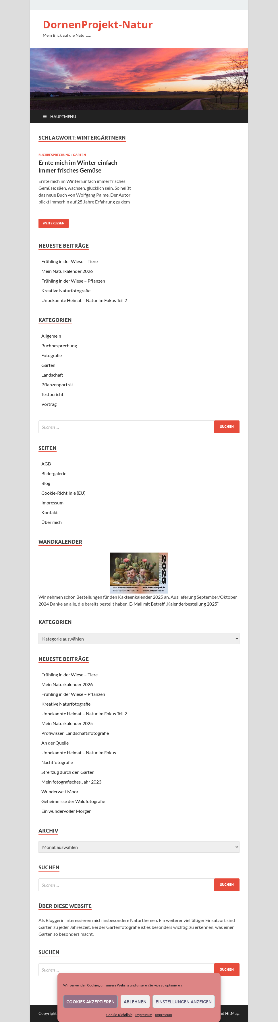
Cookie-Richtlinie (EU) (63, 493)
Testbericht (52, 394)
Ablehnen (135, 1001)
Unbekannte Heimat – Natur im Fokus (78, 752)
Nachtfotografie (57, 762)
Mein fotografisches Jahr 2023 (71, 781)
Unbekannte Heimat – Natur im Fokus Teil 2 (84, 300)
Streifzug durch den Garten (67, 772)
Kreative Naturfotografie (65, 290)
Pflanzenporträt (57, 384)
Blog (45, 483)
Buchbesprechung (54, 155)
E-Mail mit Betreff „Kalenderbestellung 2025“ (174, 603)
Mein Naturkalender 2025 (67, 723)
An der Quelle (55, 742)
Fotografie (51, 355)
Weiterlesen (51, 222)
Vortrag (49, 404)
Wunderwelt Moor (59, 791)
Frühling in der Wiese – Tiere (69, 261)
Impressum (143, 1015)
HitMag (232, 1013)
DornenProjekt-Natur (98, 24)
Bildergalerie (53, 473)
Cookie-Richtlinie (119, 1015)
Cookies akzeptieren (90, 1001)
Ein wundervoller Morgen (66, 811)
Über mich (51, 522)
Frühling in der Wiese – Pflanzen (73, 280)
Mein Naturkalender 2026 (67, 271)
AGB (46, 463)
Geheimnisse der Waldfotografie (73, 801)
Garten (79, 155)
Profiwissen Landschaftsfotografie (75, 733)
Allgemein (51, 335)
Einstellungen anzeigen (184, 1001)
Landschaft (52, 374)
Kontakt (49, 512)
